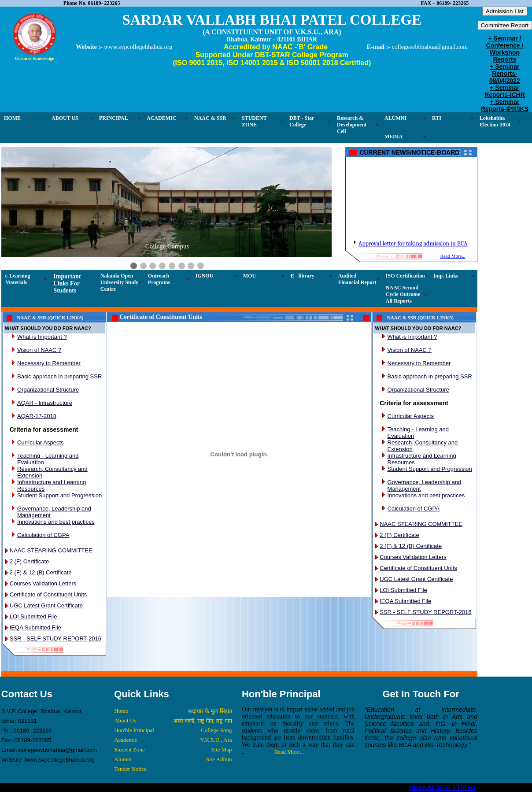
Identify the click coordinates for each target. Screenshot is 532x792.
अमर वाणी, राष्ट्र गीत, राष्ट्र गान (202, 721)
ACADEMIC (161, 118)
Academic (125, 739)
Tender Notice (130, 769)
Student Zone (129, 749)
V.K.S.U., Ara (216, 739)
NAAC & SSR (210, 118)
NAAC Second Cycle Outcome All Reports (403, 294)
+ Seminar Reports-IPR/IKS (504, 105)
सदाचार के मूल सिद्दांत (210, 711)
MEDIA (393, 136)
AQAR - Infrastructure (44, 403)
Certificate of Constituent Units (48, 594)
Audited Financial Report (357, 279)
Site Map (221, 749)
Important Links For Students (67, 283)
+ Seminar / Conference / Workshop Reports (505, 49)
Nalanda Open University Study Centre (119, 282)
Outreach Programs (159, 279)
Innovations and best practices (56, 521)
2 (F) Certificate (29, 561)
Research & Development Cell (351, 124)
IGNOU (205, 276)
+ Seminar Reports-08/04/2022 (504, 73)
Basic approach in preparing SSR (59, 376)
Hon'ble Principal (134, 730)
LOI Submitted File (33, 616)
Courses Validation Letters (43, 583)
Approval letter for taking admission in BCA (413, 249)
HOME (12, 118)
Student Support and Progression (59, 495)
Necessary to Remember (49, 363)
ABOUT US (65, 118)
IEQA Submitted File (35, 627)
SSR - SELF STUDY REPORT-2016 (55, 638)
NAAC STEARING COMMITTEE (51, 550)
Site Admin (219, 759)
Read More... (452, 256)
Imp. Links (445, 276)
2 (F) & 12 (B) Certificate (41, 572)
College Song (216, 730)
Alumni (123, 759)
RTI (436, 118)
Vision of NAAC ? (39, 350)
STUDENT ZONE (254, 121)
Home (121, 710)
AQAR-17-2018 (36, 416)
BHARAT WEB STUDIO (442, 787)
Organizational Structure (48, 389)
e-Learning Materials (17, 279)
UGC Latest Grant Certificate (46, 605)
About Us (125, 720)
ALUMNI (395, 118)
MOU (249, 276)
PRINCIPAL (113, 118)
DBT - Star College (301, 121)
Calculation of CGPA (43, 535)
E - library (302, 276)
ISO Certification (405, 276)
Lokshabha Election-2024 (495, 121)
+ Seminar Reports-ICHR (504, 91)
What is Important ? (42, 336)
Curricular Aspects (40, 442)
